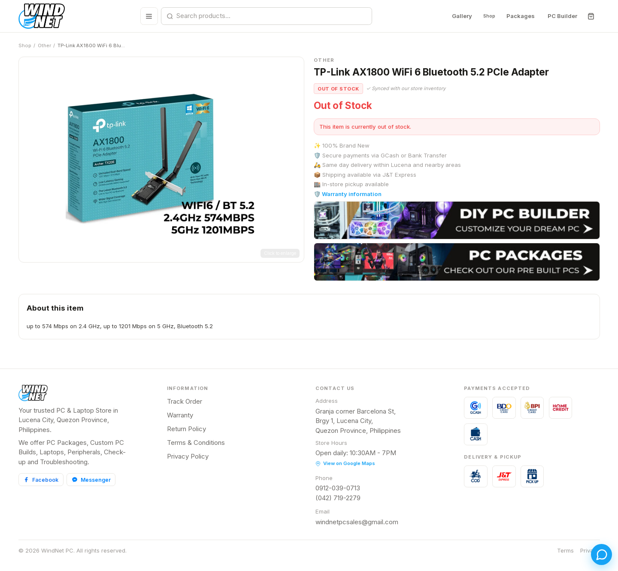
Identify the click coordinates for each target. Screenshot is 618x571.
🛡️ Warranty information (348, 193)
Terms (565, 550)
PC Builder (562, 15)
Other (44, 45)
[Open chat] (596, 549)
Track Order (184, 401)
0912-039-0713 (337, 488)
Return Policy (186, 429)
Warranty (180, 415)
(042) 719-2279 (337, 498)
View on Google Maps (345, 463)
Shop (486, 15)
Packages (520, 15)
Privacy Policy (188, 456)
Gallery (455, 15)
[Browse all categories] (145, 16)
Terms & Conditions (196, 442)
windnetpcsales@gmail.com (356, 522)
